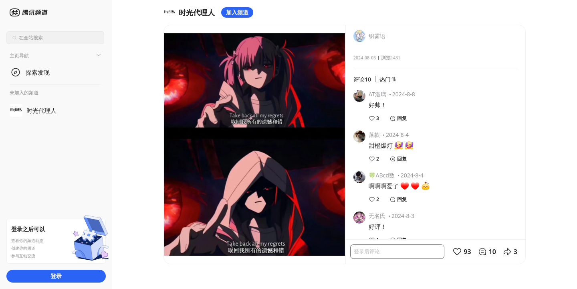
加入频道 (237, 12)
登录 (56, 276)
